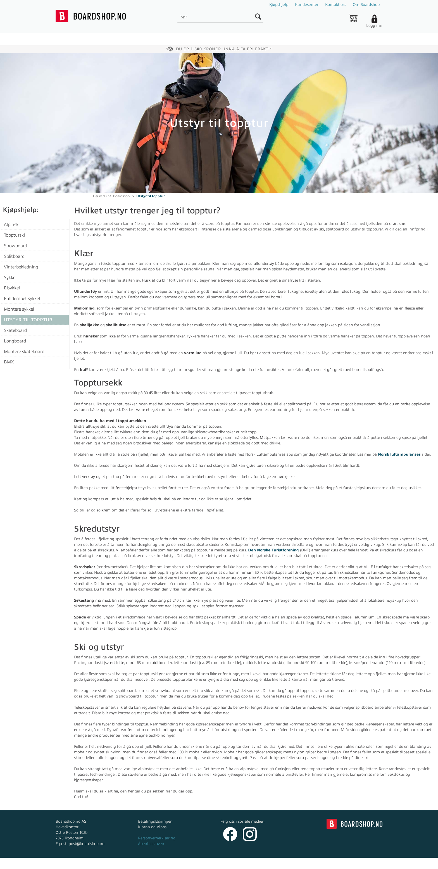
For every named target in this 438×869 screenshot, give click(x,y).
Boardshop (121, 196)
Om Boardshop (366, 5)
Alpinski (12, 224)
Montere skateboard (24, 351)
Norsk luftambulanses (399, 454)
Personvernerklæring (156, 838)
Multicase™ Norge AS (331, 863)
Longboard (15, 341)
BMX (9, 362)
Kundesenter (306, 5)
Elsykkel (12, 288)
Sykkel (10, 277)
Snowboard (15, 245)
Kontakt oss (335, 5)
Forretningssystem (239, 863)
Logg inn (374, 25)
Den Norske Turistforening (273, 550)
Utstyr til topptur (150, 196)
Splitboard (14, 256)
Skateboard (15, 330)
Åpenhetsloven (151, 844)
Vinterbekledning (21, 267)
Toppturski (14, 235)
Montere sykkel (19, 309)
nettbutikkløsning (278, 863)
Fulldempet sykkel (22, 298)
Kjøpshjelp (278, 5)
